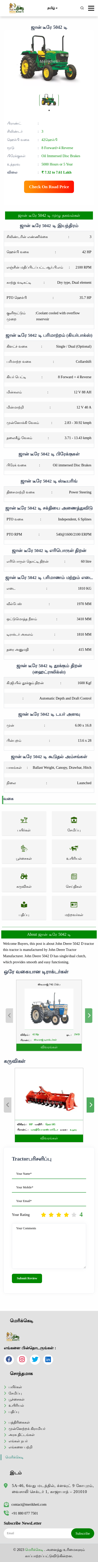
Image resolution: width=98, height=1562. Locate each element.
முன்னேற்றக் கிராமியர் (27, 1429)
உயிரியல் (16, 1405)
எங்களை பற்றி (20, 1447)
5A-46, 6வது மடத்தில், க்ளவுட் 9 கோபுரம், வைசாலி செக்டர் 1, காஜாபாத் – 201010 (53, 1488)
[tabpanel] (49, 100)
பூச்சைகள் (17, 1399)
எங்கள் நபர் (18, 1441)
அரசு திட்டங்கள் (22, 1435)
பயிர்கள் (15, 1387)
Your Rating (21, 1215)
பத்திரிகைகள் (19, 1422)
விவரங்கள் (48, 1037)
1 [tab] (49, 110)
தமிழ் (52, 8)
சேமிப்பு (15, 1393)
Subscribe (82, 1533)
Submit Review (27, 1278)
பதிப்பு (14, 1412)
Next (75, 1015)
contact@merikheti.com (25, 1504)
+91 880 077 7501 (21, 1513)
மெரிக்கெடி (14, 1457)
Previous (22, 1015)
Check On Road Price (49, 186)
